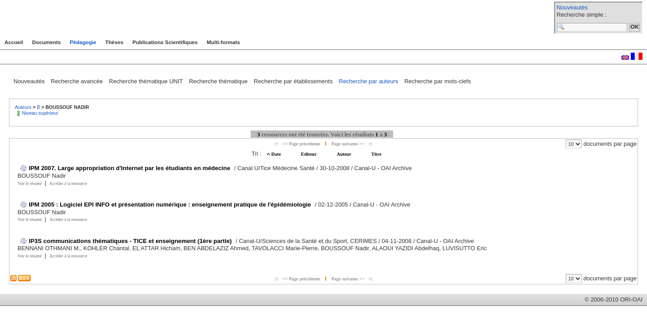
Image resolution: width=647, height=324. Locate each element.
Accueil (13, 42)
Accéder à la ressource (68, 183)
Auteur (344, 154)
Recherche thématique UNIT (146, 81)
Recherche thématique (219, 81)
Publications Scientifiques (165, 42)
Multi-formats (223, 42)
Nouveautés (572, 7)
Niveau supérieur (40, 113)
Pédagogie (83, 42)
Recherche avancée (77, 81)
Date (276, 154)
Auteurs (24, 107)
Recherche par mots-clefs (437, 81)
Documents (46, 42)
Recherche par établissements (294, 81)
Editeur (309, 154)
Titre (376, 154)
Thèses (114, 42)
